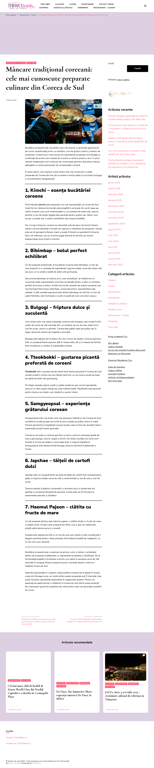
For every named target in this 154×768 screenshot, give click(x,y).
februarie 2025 (115, 264)
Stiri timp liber (115, 380)
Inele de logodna (116, 367)
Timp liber (45, 4)
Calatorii (59, 4)
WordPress (36, 763)
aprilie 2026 (114, 182)
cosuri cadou (123, 79)
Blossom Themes (14, 763)
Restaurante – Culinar (104, 8)
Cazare (72, 4)
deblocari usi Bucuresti (119, 353)
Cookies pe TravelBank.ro (18, 743)
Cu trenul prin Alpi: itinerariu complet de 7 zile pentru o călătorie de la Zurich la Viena (128, 129)
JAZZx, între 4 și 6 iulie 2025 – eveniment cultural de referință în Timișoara (124, 696)
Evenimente (83, 8)
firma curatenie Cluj (117, 336)
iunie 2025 (113, 241)
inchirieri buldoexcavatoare (121, 377)
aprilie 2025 (114, 252)
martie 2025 (114, 258)
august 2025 (114, 229)
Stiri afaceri (113, 343)
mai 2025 (112, 247)
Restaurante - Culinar (16, 63)
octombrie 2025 (116, 217)
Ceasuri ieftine (115, 370)
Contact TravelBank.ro (16, 737)
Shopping (43, 8)
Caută (111, 63)
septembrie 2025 (116, 223)
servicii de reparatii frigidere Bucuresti (126, 350)
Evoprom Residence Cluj (120, 360)
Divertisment (87, 4)
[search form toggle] (145, 6)
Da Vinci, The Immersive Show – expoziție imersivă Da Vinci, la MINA (75, 695)
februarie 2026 (115, 194)
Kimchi (52, 215)
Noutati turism (106, 4)
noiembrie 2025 (116, 211)
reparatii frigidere (116, 374)
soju (62, 445)
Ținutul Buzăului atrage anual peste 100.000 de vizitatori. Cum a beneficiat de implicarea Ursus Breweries (126, 164)
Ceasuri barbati (115, 346)
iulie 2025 (113, 235)
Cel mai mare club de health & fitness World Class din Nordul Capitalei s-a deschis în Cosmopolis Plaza (28, 691)
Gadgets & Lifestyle (62, 8)
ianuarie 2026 (115, 200)
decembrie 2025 (116, 206)
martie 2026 (114, 188)
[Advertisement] (77, 35)
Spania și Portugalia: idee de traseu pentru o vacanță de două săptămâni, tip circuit (127, 141)
